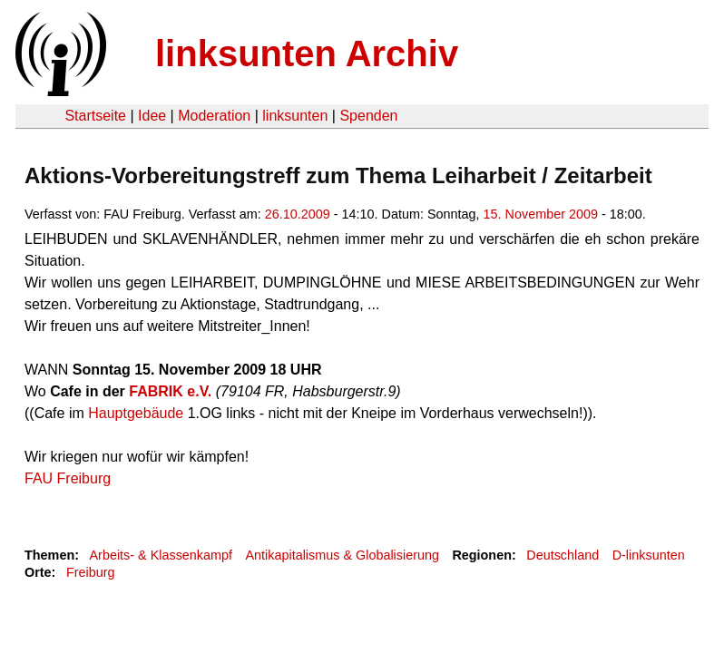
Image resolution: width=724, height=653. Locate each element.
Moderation (214, 115)
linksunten (295, 115)
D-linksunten (648, 555)
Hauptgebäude (135, 413)
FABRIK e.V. (170, 391)
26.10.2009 (297, 214)
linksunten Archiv (306, 53)
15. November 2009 (541, 214)
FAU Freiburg (67, 478)
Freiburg (90, 572)
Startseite (95, 115)
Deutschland (562, 555)
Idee (152, 115)
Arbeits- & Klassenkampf (160, 555)
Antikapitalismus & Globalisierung (342, 555)
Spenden (368, 115)
